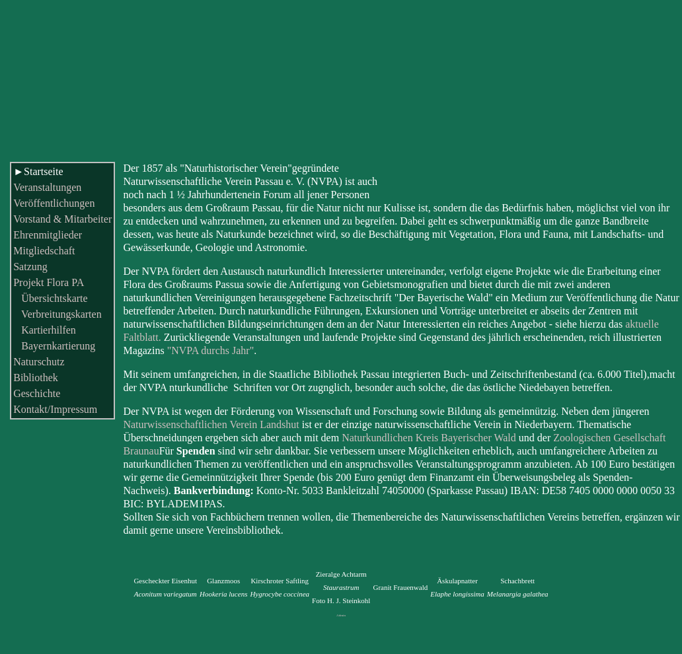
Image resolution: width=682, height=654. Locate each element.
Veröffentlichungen (54, 203)
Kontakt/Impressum (55, 409)
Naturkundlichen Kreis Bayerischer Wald (429, 437)
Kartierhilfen (44, 330)
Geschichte (36, 393)
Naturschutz (38, 361)
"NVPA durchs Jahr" (210, 350)
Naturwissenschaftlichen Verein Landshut (211, 424)
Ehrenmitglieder (47, 234)
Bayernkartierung (54, 345)
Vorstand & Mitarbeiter (62, 219)
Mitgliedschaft (44, 250)
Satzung (30, 266)
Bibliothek (35, 377)
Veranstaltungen (47, 187)
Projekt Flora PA (48, 282)
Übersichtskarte (50, 298)
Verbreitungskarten (57, 314)
